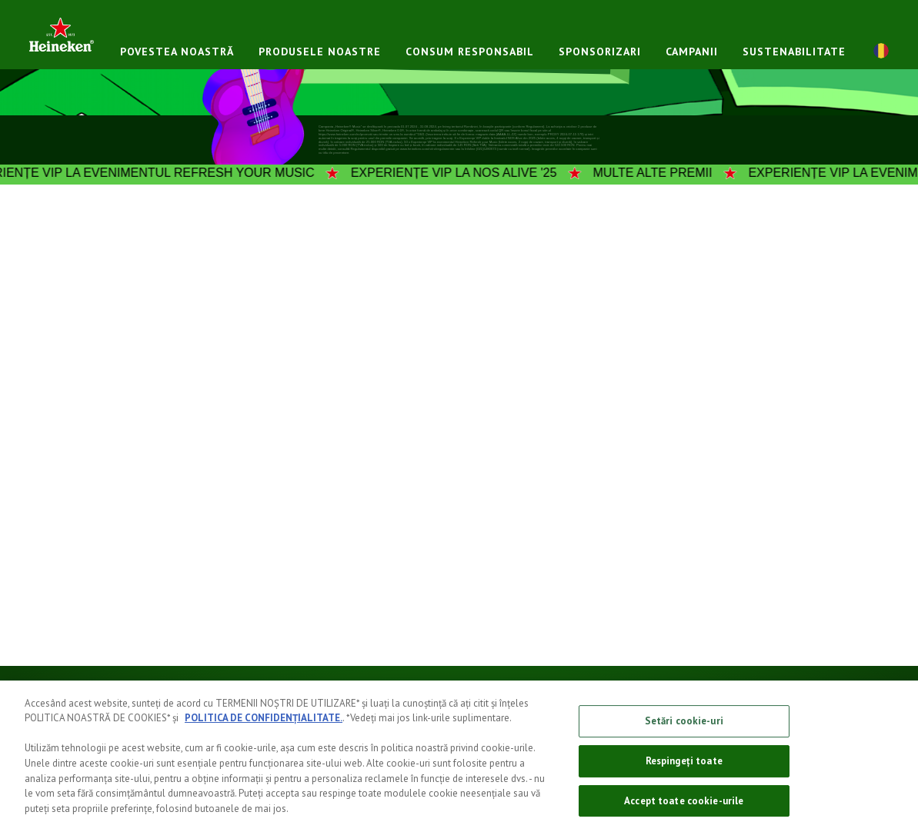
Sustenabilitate (794, 51)
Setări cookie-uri (684, 731)
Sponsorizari (600, 51)
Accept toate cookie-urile (683, 810)
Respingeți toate (684, 770)
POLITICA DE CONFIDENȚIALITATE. (263, 727)
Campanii (692, 51)
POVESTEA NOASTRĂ (177, 51)
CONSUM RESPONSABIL (470, 51)
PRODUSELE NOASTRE (320, 51)
